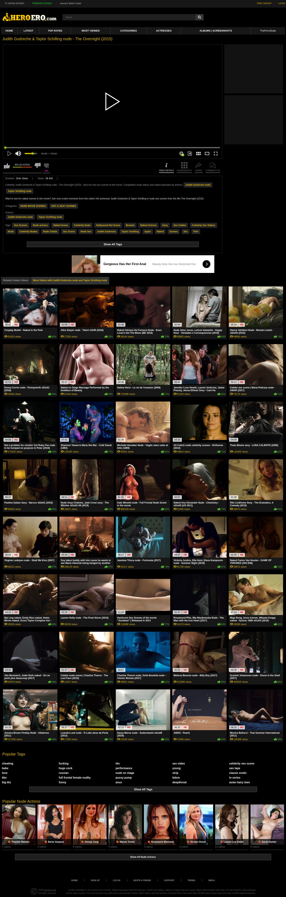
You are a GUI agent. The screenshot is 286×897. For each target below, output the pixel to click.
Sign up (95, 880)
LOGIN (281, 3)
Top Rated (55, 30)
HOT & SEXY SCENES (64, 206)
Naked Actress (148, 225)
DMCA (211, 880)
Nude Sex (86, 231)
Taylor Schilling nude (19, 191)
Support (169, 880)
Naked (160, 231)
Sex (186, 231)
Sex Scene (69, 231)
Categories (128, 30)
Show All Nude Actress (143, 857)
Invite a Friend (142, 880)
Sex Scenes (20, 225)
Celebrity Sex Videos (203, 225)
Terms (191, 880)
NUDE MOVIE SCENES (33, 206)
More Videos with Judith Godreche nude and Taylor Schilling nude (70, 280)
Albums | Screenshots (216, 30)
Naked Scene (60, 225)
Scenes (173, 231)
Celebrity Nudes (28, 231)
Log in (116, 880)
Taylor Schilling (130, 231)
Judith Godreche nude (198, 185)
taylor (148, 231)
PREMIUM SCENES (42, 3)
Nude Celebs (50, 231)
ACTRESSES (163, 30)
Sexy (165, 225)
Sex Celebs (180, 225)
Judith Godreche (106, 231)
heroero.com (50, 890)
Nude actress (40, 225)
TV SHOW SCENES (14, 3)
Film (195, 231)
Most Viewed (90, 30)
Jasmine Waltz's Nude (70, 3)
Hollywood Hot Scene (108, 225)
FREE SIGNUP (264, 3)
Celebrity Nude (82, 225)
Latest (28, 30)
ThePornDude (268, 30)
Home (9, 30)
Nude (11, 231)
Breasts (130, 225)
